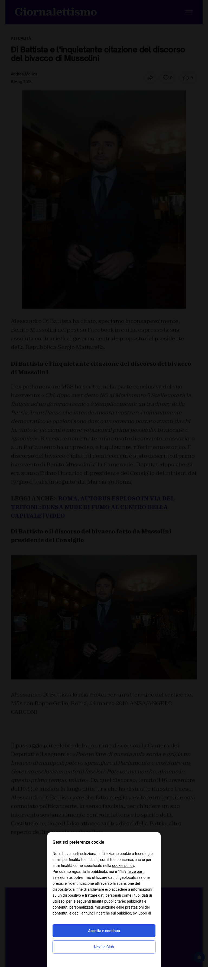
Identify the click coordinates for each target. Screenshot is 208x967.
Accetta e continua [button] (104, 931)
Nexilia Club (104, 947)
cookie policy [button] (123, 865)
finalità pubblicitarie (108, 901)
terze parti (135, 871)
